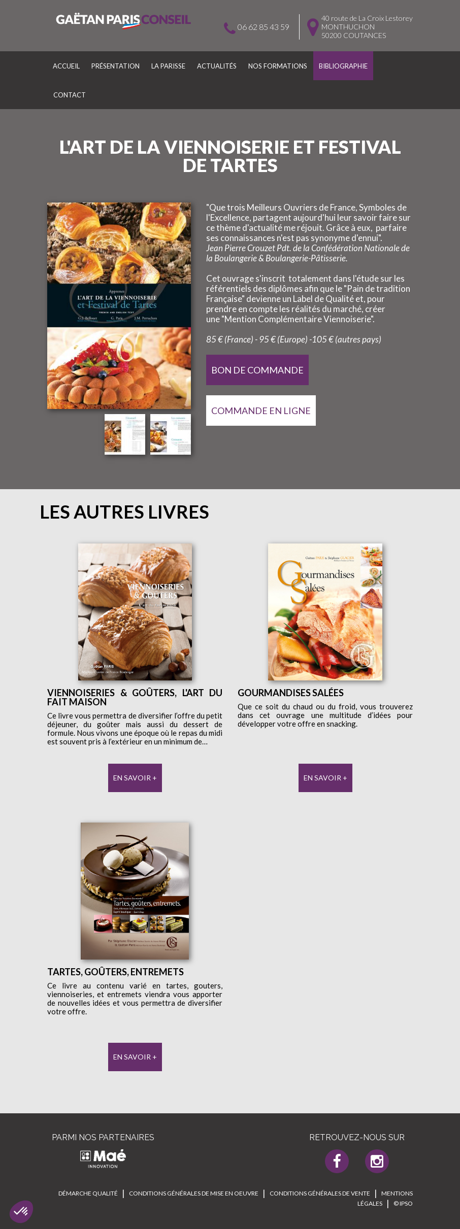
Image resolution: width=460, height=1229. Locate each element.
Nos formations (277, 66)
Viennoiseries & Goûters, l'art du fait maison (134, 697)
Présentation (115, 66)
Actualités (217, 66)
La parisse (168, 66)
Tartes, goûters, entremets (115, 971)
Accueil (66, 66)
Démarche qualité (88, 1193)
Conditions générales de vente (320, 1193)
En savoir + (135, 777)
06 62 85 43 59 (263, 26)
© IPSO (403, 1203)
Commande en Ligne (261, 410)
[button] (21, 1212)
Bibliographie (343, 66)
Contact (69, 95)
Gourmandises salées (291, 692)
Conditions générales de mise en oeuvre (193, 1193)
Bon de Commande (257, 369)
